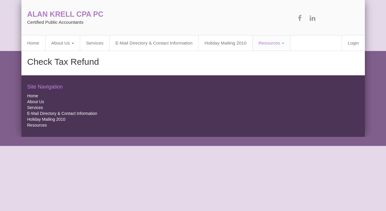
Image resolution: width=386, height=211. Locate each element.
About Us (62, 42)
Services (94, 42)
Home (33, 42)
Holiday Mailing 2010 (226, 42)
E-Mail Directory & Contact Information (154, 42)
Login (353, 42)
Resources (271, 42)
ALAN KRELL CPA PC (65, 14)
